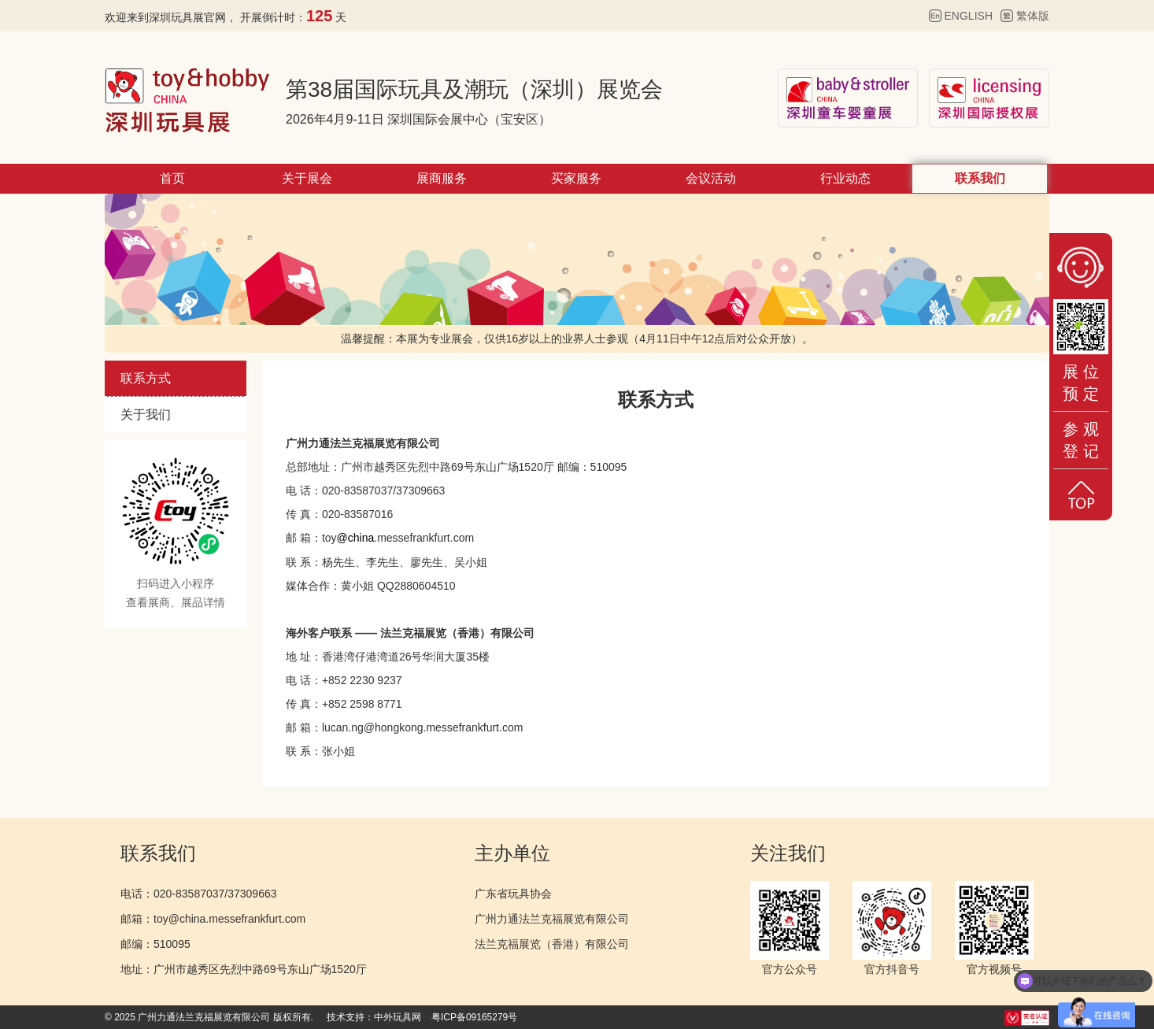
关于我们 (145, 414)
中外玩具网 (397, 1017)
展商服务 (441, 178)
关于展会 (307, 178)
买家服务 (576, 178)
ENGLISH (969, 15)
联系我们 (980, 178)
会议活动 (711, 178)
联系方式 (145, 378)
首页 (172, 178)
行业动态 (845, 178)
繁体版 (1032, 15)
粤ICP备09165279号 (474, 1017)
